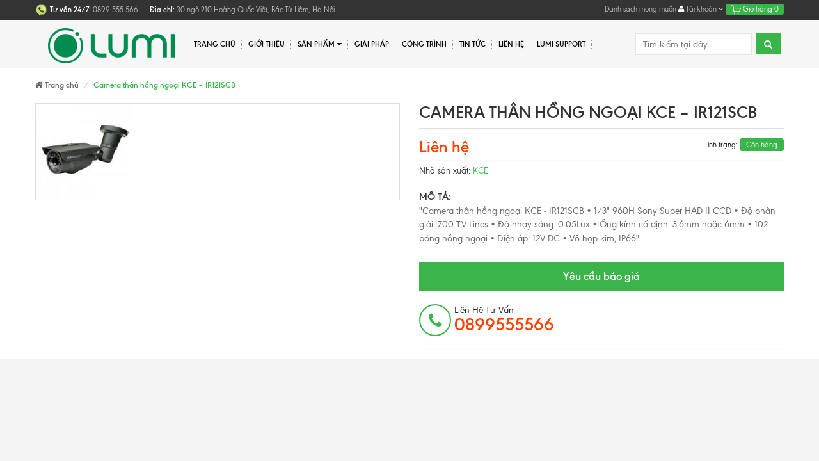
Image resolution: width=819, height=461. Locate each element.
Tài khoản (701, 8)
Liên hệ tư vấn (504, 319)
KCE (480, 170)
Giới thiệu (266, 44)
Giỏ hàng (755, 8)
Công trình (424, 44)
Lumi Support (561, 44)
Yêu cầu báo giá (601, 276)
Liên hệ (511, 44)
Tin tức (472, 44)
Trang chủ (214, 44)
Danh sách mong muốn (640, 8)
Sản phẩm (320, 44)
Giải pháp (371, 44)
